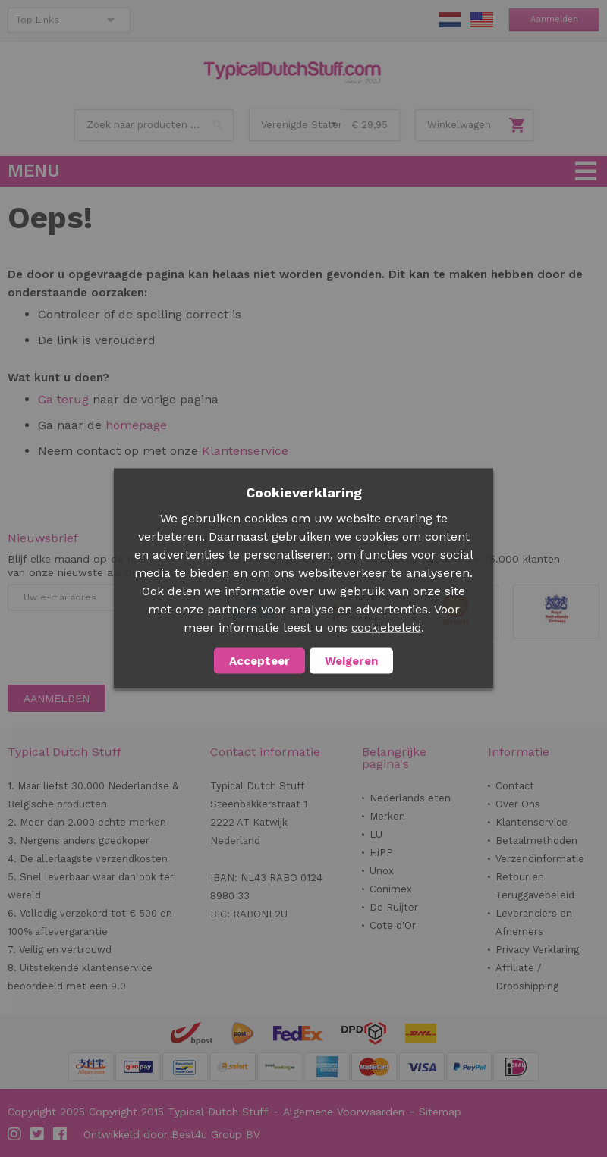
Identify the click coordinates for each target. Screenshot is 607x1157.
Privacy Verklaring (537, 949)
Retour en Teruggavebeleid (534, 886)
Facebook (60, 1134)
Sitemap (440, 1111)
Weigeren (351, 661)
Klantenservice (245, 451)
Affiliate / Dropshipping (526, 977)
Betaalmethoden (536, 840)
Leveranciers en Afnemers (533, 922)
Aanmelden (554, 19)
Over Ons (517, 804)
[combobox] (154, 125)
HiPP (381, 852)
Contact (514, 786)
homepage (134, 425)
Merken (387, 816)
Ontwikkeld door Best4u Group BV (171, 1134)
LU (376, 834)
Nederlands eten (410, 798)
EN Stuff (481, 19)
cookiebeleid (386, 628)
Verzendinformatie (539, 858)
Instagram (15, 1134)
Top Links (37, 19)
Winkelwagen (459, 124)
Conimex (391, 889)
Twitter (38, 1134)
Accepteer (259, 661)
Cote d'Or (393, 925)
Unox (382, 870)
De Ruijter (394, 907)
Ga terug (63, 399)
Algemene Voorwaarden (343, 1111)
